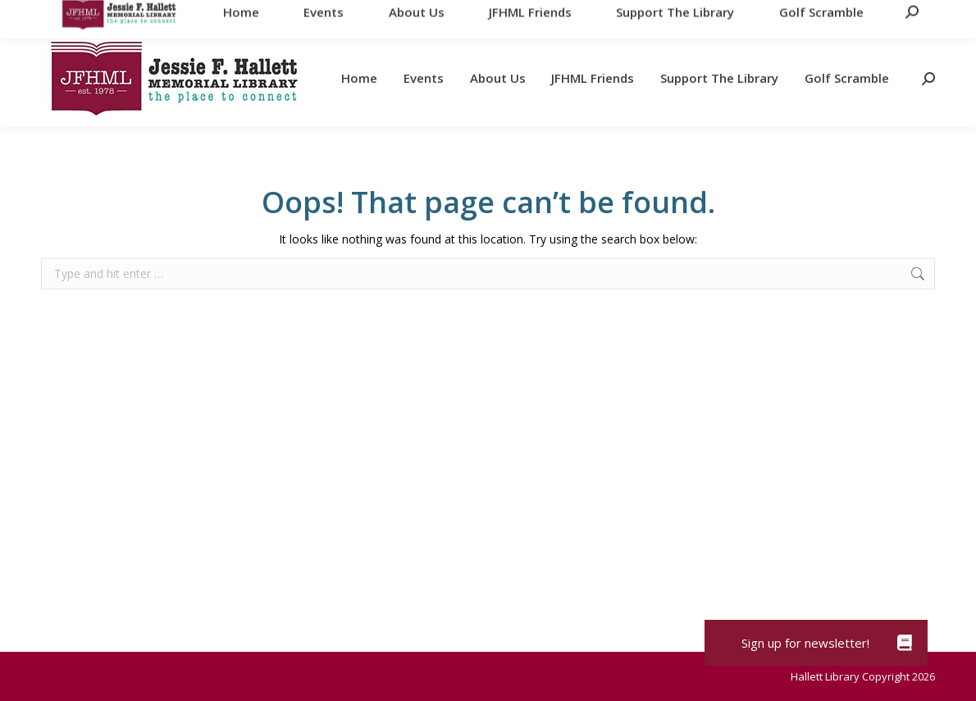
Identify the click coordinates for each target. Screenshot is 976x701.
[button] (905, 643)
